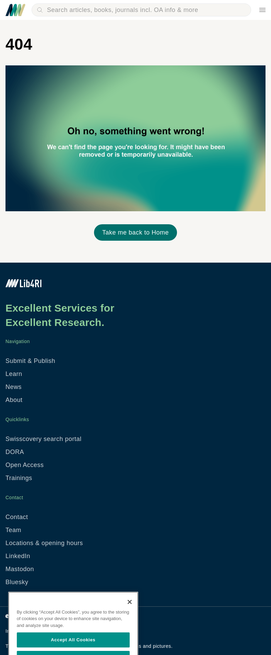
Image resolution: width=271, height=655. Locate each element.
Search (40, 10)
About (14, 399)
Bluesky (16, 582)
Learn (13, 373)
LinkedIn (17, 556)
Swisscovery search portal (43, 439)
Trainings (18, 478)
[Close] (129, 610)
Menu (262, 10)
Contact (16, 517)
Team (13, 530)
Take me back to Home (135, 232)
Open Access (24, 465)
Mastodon (19, 569)
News (13, 386)
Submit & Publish (30, 360)
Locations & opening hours (44, 543)
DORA (14, 452)
